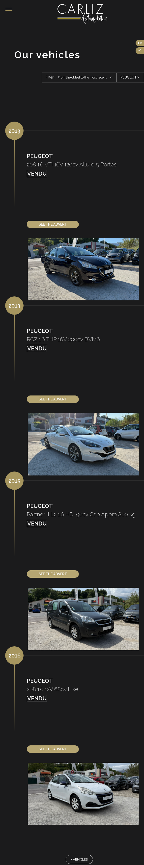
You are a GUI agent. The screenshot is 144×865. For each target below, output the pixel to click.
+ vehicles (79, 860)
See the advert (53, 225)
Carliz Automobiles (100, 14)
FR (140, 43)
